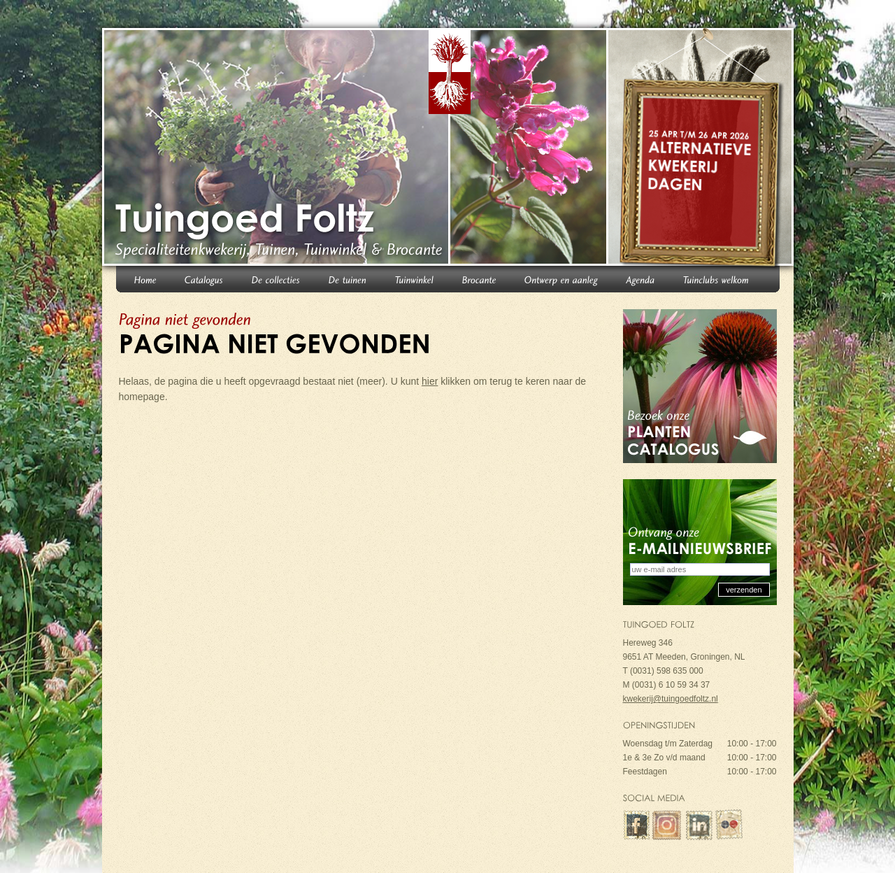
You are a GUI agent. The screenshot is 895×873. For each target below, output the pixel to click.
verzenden (743, 589)
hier (430, 381)
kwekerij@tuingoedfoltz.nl (670, 699)
